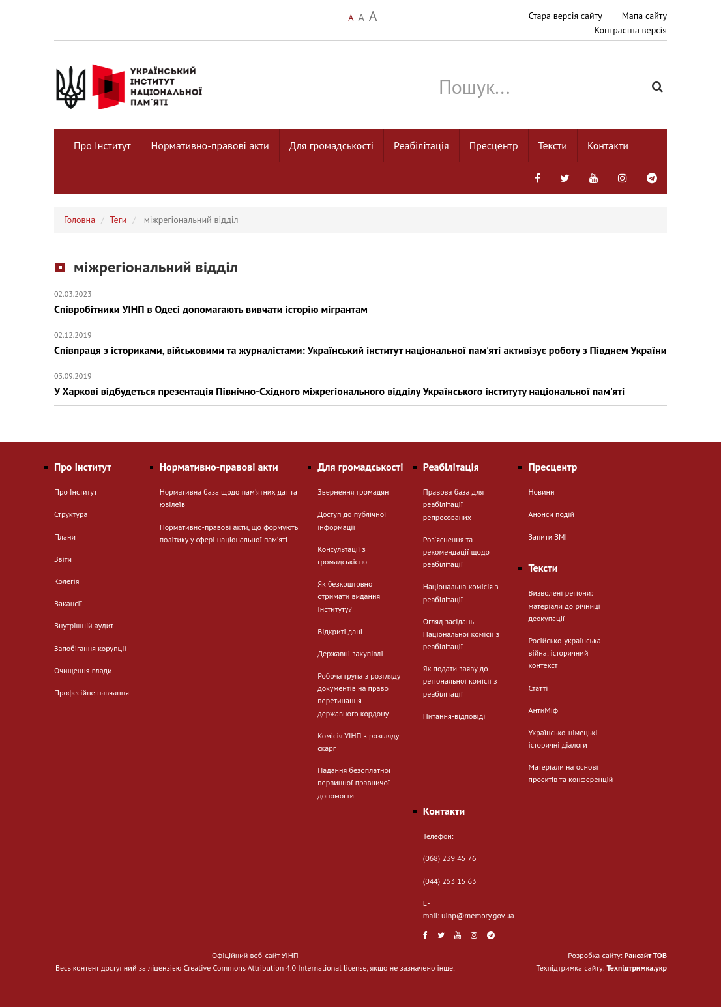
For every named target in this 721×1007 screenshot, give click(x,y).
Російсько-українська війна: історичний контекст (564, 652)
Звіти (63, 559)
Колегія (66, 581)
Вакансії (68, 603)
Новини (541, 492)
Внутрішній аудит (83, 625)
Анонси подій (551, 514)
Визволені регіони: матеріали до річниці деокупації (564, 605)
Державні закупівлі (350, 653)
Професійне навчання (91, 692)
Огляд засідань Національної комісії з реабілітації (461, 634)
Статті (538, 688)
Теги (118, 220)
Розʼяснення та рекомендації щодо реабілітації (456, 551)
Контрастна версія (631, 30)
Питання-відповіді (454, 716)
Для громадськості (331, 145)
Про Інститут (102, 145)
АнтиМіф (543, 710)
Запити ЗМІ (547, 537)
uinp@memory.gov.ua (477, 915)
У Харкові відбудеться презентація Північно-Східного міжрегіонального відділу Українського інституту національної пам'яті (360, 384)
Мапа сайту (644, 16)
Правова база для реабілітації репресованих (453, 504)
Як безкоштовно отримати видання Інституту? (348, 596)
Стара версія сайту (565, 16)
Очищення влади (83, 670)
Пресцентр (493, 145)
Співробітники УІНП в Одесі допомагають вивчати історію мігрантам (360, 302)
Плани (65, 537)
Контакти (607, 145)
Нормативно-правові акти (210, 145)
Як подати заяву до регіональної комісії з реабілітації (460, 681)
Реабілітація (421, 145)
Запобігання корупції (90, 648)
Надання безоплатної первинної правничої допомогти (353, 782)
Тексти (553, 145)
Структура (70, 514)
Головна (79, 220)
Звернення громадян (353, 492)
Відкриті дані (339, 631)
